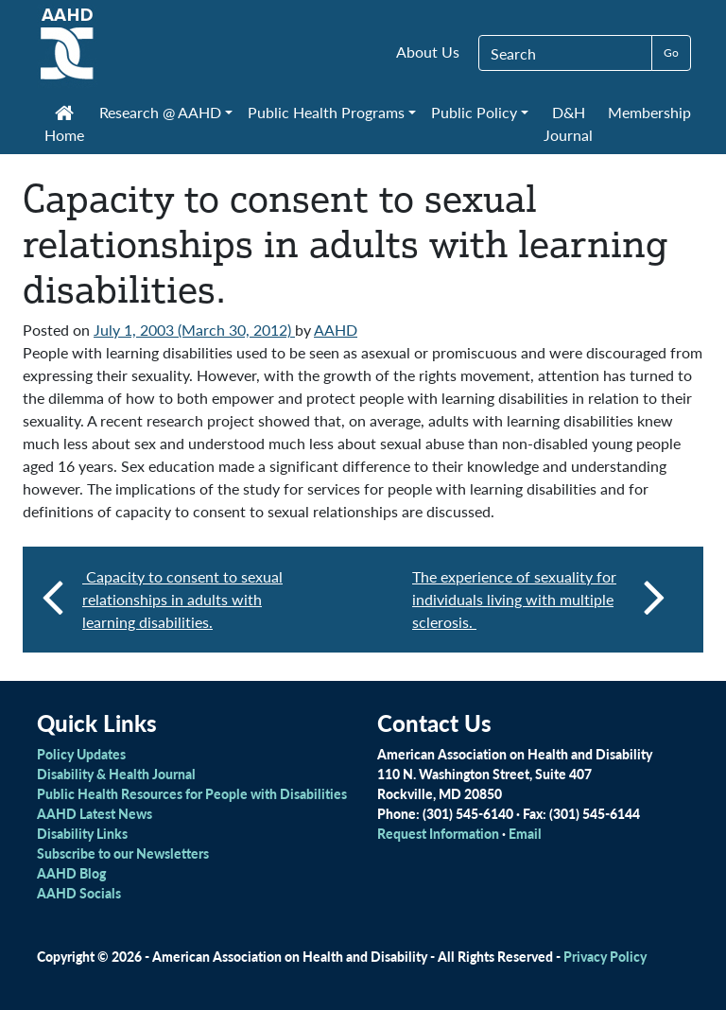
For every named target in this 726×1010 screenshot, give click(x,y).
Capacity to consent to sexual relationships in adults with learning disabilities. (182, 599)
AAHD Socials (79, 892)
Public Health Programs (326, 112)
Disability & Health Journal (116, 773)
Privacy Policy (605, 956)
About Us (427, 51)
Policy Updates (81, 753)
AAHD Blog (71, 872)
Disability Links (82, 833)
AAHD (335, 329)
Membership (649, 112)
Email (525, 833)
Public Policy (474, 112)
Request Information (438, 833)
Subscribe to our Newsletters (123, 853)
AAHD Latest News (94, 813)
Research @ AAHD (160, 112)
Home (64, 126)
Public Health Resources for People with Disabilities (192, 793)
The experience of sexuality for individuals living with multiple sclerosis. (539, 599)
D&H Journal (568, 123)
